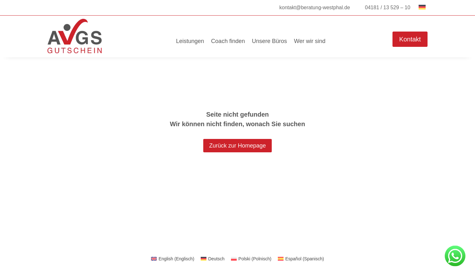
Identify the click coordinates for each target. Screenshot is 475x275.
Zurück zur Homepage (237, 145)
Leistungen (190, 41)
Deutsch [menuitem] (216, 258)
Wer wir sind (310, 41)
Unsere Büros (269, 41)
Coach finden (228, 41)
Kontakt (410, 39)
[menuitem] (173, 259)
